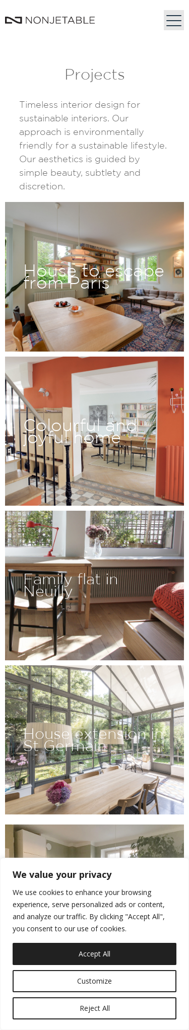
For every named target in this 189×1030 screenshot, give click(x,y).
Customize (94, 981)
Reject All (95, 1008)
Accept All (94, 953)
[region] (94, 944)
